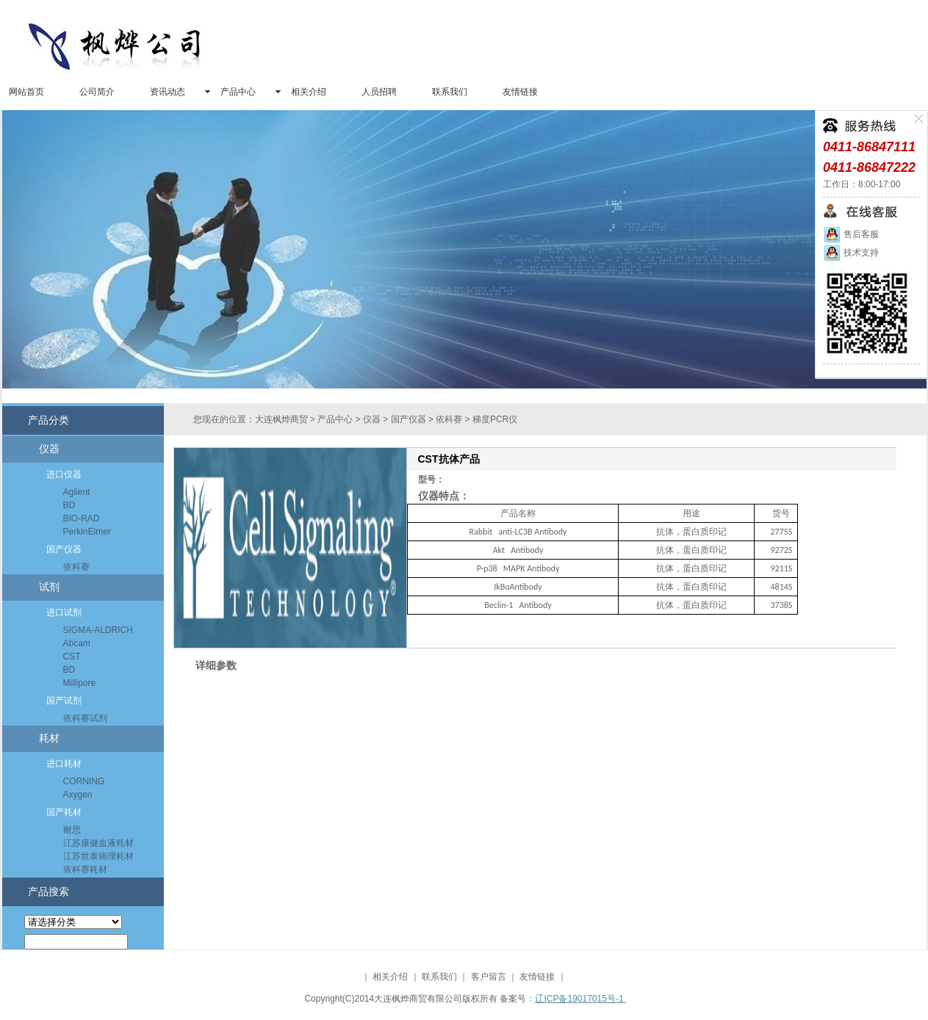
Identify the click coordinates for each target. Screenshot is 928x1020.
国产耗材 (64, 812)
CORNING (84, 781)
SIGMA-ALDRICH (98, 630)
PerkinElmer (87, 532)
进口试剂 (64, 612)
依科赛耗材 (85, 869)
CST (72, 656)
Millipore (79, 683)
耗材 (49, 738)
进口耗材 (64, 764)
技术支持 (851, 252)
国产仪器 (64, 549)
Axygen (78, 794)
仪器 (49, 449)
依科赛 (76, 567)
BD (69, 505)
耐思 (72, 830)
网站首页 (26, 92)
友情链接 (520, 92)
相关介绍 (308, 92)
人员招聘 (379, 92)
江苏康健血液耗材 (98, 843)
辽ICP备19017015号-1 (580, 999)
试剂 (49, 587)
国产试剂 (64, 700)
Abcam (76, 643)
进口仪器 (64, 474)
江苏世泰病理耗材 (98, 856)
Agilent (76, 492)
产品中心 (238, 92)
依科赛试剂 (85, 718)
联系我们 (449, 92)
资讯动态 (167, 92)
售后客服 (851, 234)
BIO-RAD (81, 518)
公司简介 (97, 92)
